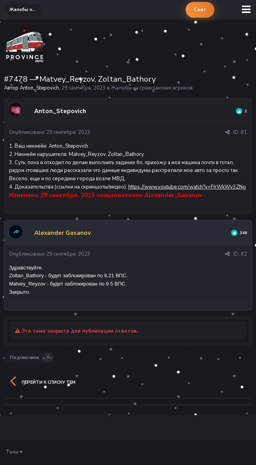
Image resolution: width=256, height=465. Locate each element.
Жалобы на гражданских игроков (152, 88)
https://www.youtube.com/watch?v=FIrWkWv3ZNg (187, 186)
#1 (244, 132)
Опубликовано (49, 132)
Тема (14, 452)
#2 (244, 254)
